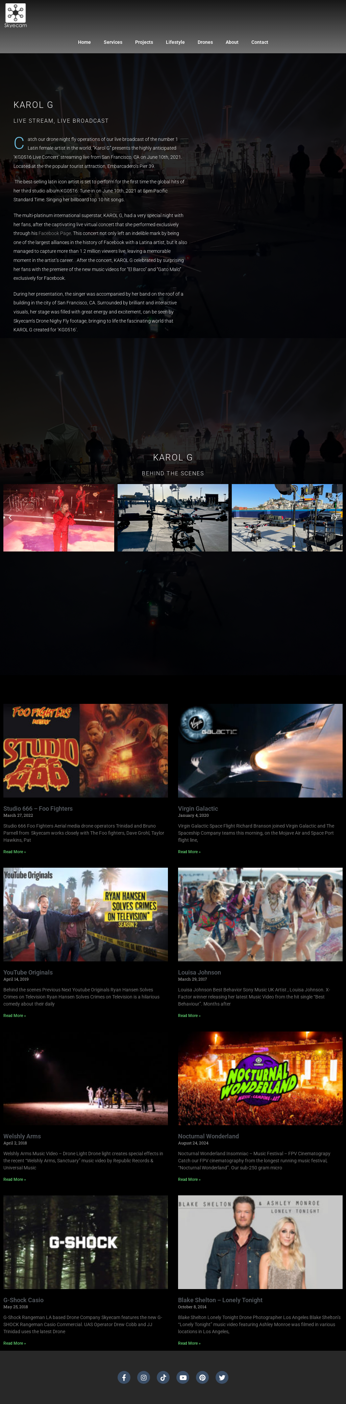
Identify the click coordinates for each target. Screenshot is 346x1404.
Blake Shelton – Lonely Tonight (220, 1300)
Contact (259, 42)
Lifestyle (175, 42)
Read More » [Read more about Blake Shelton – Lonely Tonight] (189, 1343)
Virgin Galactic (198, 808)
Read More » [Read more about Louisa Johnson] (189, 1015)
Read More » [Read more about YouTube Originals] (14, 1015)
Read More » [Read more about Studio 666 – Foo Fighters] (14, 851)
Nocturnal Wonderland (208, 1136)
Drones (205, 42)
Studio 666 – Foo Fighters (38, 808)
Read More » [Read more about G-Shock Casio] (14, 1343)
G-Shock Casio (23, 1300)
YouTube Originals (28, 972)
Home (84, 42)
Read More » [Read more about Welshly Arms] (14, 1179)
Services (113, 42)
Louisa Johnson (199, 972)
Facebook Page (55, 233)
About (232, 42)
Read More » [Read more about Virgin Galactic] (189, 851)
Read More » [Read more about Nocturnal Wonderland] (189, 1179)
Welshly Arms (22, 1136)
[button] (10, 517)
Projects (144, 42)
